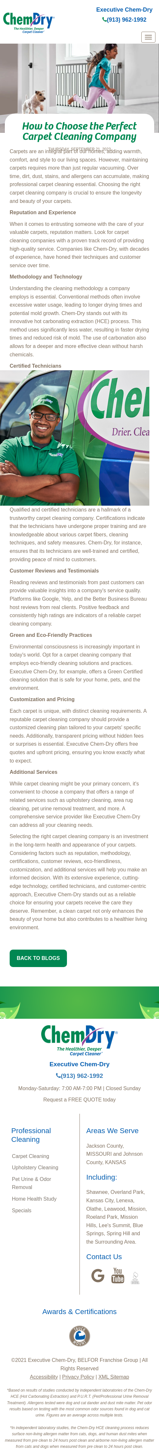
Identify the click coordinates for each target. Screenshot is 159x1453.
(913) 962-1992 (124, 19)
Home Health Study (34, 1199)
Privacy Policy (78, 1377)
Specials (21, 1210)
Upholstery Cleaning (35, 1167)
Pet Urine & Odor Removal (31, 1183)
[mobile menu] (148, 37)
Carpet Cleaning (30, 1156)
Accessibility (44, 1377)
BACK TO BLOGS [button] (38, 958)
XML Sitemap (113, 1377)
